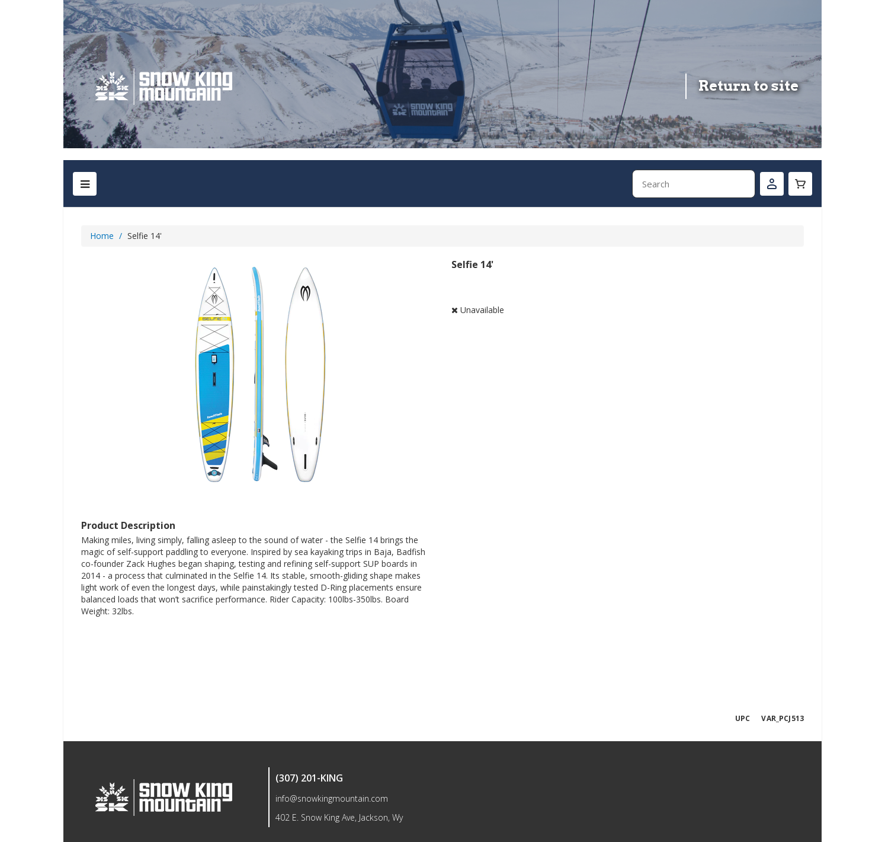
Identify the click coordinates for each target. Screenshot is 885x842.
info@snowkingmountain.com (331, 798)
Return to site (748, 85)
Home (102, 235)
